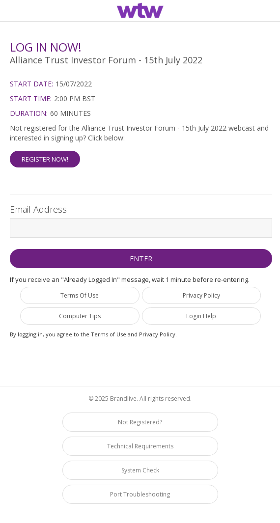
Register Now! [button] (45, 159)
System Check (140, 470)
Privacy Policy (201, 295)
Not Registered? (140, 422)
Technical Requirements (140, 446)
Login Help (201, 316)
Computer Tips (80, 316)
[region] (140, 12)
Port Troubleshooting (140, 494)
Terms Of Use (79, 295)
